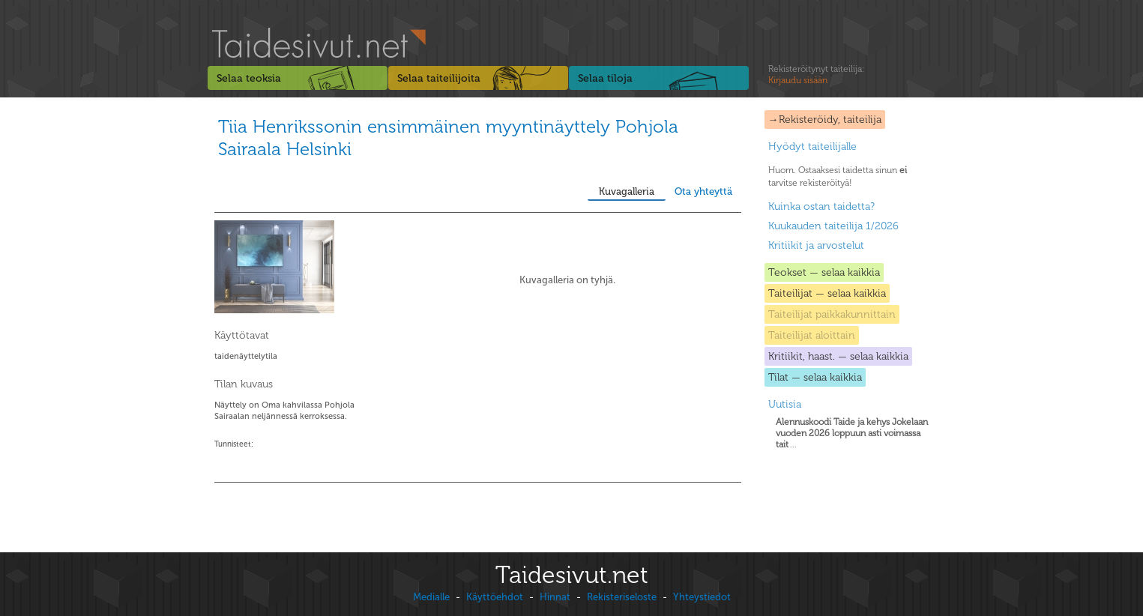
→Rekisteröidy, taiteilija (824, 119)
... (852, 433)
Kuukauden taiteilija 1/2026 (833, 226)
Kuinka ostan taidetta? (821, 206)
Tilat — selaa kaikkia (815, 377)
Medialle (431, 597)
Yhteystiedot (702, 597)
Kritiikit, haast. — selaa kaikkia (838, 356)
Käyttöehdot (494, 597)
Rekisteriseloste (622, 597)
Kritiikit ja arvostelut (816, 245)
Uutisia (784, 404)
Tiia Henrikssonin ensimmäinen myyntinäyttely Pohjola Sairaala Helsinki (448, 137)
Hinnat (555, 597)
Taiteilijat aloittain (811, 335)
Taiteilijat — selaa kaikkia (827, 293)
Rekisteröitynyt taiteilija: (816, 75)
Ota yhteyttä (703, 191)
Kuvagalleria (626, 191)
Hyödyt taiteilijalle (812, 146)
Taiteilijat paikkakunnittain (832, 314)
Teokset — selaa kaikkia (824, 272)
